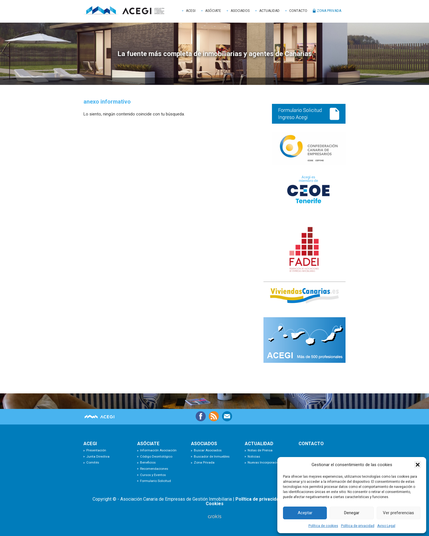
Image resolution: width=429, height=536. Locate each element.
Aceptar (305, 512)
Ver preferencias (398, 512)
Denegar (351, 512)
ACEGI (125, 11)
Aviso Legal (386, 526)
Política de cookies (323, 526)
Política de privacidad (357, 526)
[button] (418, 465)
